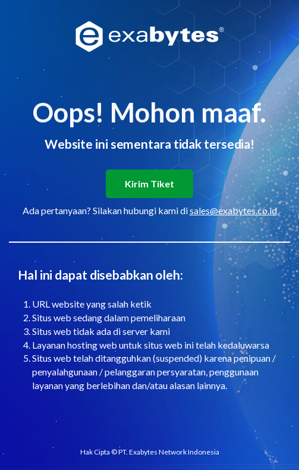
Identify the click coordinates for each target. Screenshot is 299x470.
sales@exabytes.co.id (233, 210)
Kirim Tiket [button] (149, 183)
